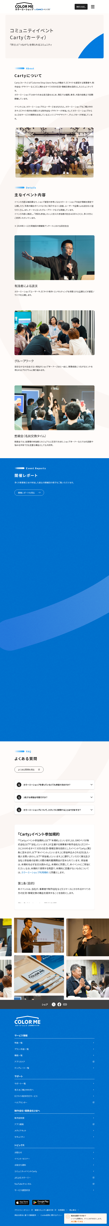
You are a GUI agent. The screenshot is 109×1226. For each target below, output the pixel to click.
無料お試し (81, 6)
